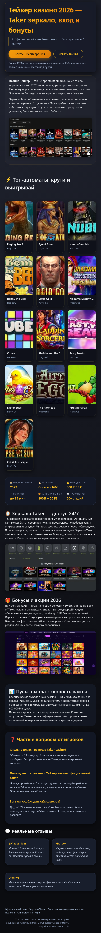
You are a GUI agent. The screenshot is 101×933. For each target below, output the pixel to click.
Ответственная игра (28, 912)
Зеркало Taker (37, 909)
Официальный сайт (16, 909)
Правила (10, 912)
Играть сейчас (68, 54)
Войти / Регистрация (30, 54)
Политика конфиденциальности (65, 909)
